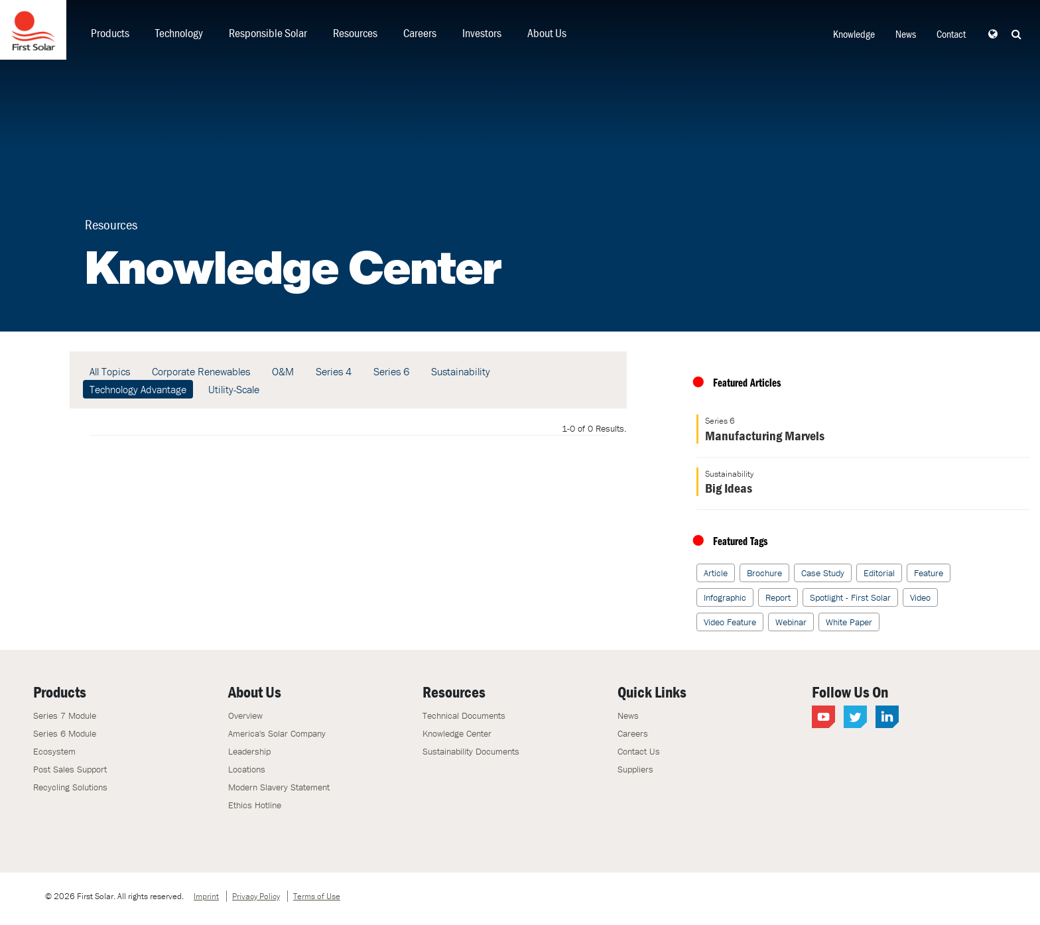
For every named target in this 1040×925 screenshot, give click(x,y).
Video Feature (730, 622)
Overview (245, 715)
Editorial (879, 573)
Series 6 (391, 371)
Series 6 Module (64, 733)
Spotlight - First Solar (850, 597)
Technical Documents (463, 715)
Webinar (791, 622)
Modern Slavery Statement (279, 787)
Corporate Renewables (201, 371)
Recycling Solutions (70, 787)
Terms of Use (316, 896)
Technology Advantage (138, 389)
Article (716, 573)
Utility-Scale (233, 389)
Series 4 (334, 371)
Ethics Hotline (254, 805)
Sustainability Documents (470, 751)
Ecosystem (54, 751)
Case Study (822, 573)
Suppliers (635, 769)
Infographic (725, 597)
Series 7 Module (64, 715)
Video (920, 597)
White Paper (849, 622)
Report (778, 597)
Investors (481, 32)
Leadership (249, 751)
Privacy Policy (256, 896)
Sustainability (460, 371)
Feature (928, 573)
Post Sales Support (70, 769)
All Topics (110, 371)
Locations (246, 769)
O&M (283, 371)
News (905, 33)
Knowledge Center (456, 733)
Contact (951, 33)
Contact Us (639, 751)
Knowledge (854, 33)
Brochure (764, 573)
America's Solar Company (277, 733)
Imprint (206, 896)
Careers (419, 32)
